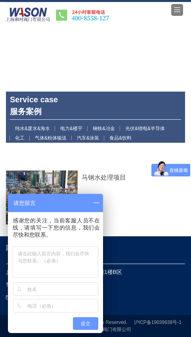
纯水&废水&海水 (32, 128)
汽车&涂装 (88, 138)
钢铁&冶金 (104, 128)
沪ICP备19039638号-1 (157, 322)
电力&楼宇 (71, 128)
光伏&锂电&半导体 (145, 128)
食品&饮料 (120, 138)
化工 (20, 138)
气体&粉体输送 (51, 138)
